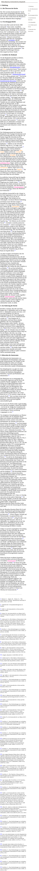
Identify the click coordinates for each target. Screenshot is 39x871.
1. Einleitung (30, 6)
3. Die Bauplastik (31, 22)
